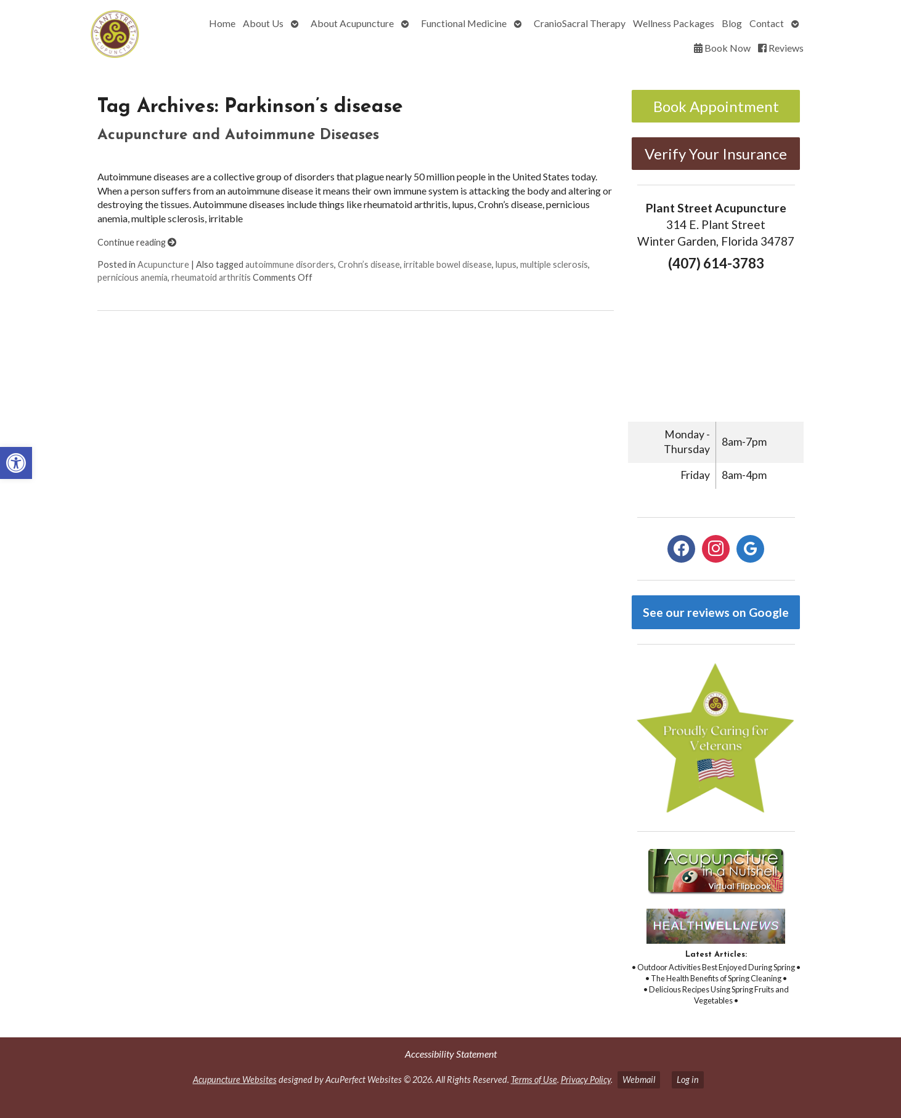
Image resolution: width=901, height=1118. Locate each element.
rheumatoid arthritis (211, 277)
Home (222, 23)
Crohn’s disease (369, 264)
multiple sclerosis (554, 264)
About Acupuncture (352, 23)
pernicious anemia (132, 277)
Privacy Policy (586, 1079)
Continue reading (136, 242)
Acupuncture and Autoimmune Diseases (238, 135)
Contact (766, 23)
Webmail (638, 1079)
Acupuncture (163, 264)
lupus (505, 264)
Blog (732, 23)
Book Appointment (716, 106)
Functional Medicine (464, 23)
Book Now (722, 48)
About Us (263, 23)
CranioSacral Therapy (580, 23)
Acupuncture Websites (235, 1079)
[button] (16, 463)
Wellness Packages (673, 23)
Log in (688, 1079)
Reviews (781, 48)
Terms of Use (534, 1079)
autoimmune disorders (289, 264)
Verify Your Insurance (716, 154)
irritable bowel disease (448, 264)
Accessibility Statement (451, 1054)
